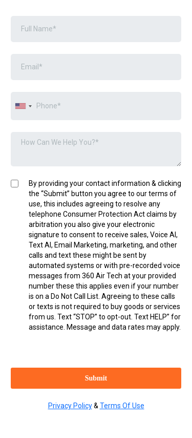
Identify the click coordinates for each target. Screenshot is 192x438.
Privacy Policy (70, 406)
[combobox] (23, 106)
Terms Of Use (122, 406)
